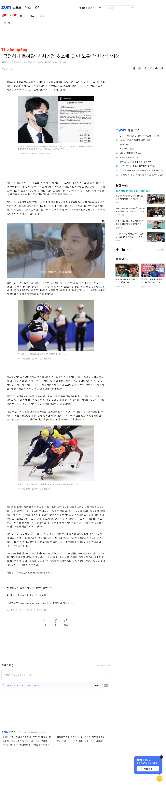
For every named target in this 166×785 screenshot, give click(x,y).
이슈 (32, 16)
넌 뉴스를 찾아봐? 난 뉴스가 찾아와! (28, 595)
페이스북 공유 (145, 68)
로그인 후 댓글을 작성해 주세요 (18, 674)
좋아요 (4, 69)
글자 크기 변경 (133, 68)
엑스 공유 (150, 68)
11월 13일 (124, 144)
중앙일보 (4, 62)
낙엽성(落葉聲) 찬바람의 (130, 153)
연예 (37, 7)
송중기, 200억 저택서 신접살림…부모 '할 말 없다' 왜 (26, 737)
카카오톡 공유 (156, 68)
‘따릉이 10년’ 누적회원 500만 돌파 (135, 140)
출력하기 (139, 68)
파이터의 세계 (120, 286)
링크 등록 (161, 250)
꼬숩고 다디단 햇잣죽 (129, 157)
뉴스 (28, 7)
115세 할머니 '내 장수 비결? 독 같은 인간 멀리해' (80, 740)
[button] (103, 221)
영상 (12, 16)
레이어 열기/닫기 (66, 623)
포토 (42, 16)
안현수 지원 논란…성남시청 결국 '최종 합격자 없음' (26, 744)
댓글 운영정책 (105, 665)
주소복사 (162, 68)
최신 (22, 16)
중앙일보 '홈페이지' (19, 587)
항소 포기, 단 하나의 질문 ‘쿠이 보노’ (136, 161)
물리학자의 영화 (127, 148)
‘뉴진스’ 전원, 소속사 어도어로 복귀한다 (137, 166)
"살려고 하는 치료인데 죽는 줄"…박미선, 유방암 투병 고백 (142, 170)
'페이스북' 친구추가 (42, 587)
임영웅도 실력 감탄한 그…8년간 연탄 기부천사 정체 (81, 737)
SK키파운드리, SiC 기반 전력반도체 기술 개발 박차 (142, 135)
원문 (11, 62)
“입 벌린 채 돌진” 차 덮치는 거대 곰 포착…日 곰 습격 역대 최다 (142, 174)
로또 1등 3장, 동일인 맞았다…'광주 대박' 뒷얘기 (24, 740)
